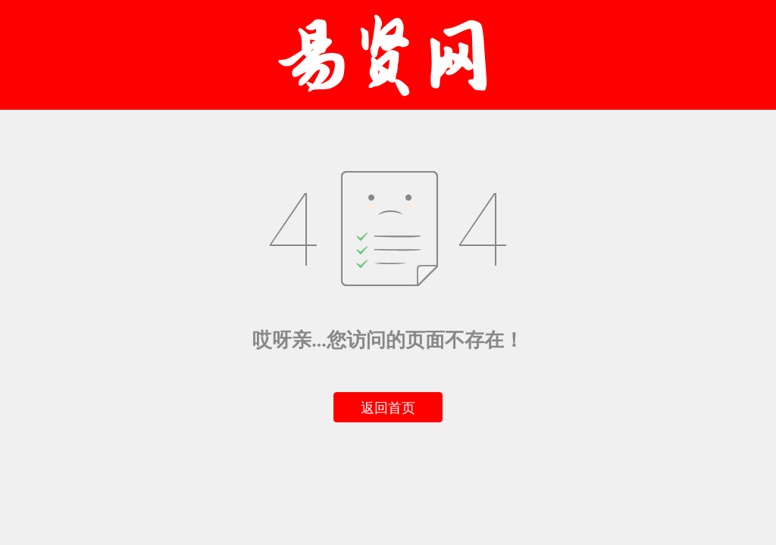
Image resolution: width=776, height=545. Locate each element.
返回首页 (388, 408)
